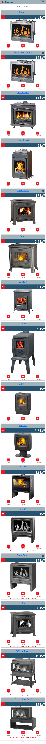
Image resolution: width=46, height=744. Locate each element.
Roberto (23, 425)
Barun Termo (23, 555)
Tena (23, 603)
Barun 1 (23, 12)
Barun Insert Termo (23, 52)
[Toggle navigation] (42, 2)
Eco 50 (23, 467)
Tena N (23, 236)
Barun (23, 509)
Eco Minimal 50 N (23, 699)
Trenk (23, 323)
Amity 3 (23, 282)
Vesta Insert (23, 140)
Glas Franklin (23, 92)
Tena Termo (23, 190)
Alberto (23, 384)
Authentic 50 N (23, 651)
